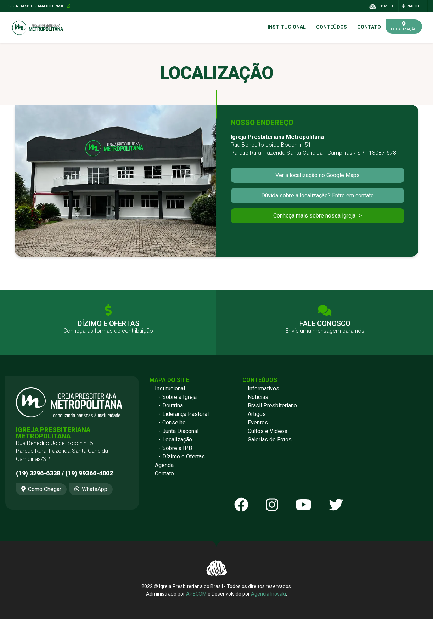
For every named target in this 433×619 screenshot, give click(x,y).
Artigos (257, 414)
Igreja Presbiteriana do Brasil (37, 6)
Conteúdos (331, 27)
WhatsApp (90, 489)
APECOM (196, 594)
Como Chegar (41, 489)
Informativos (263, 388)
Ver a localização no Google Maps (317, 175)
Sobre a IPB (177, 448)
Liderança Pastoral (185, 414)
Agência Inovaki (268, 594)
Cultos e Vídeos (267, 431)
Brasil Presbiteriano (272, 405)
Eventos (258, 422)
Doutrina (172, 405)
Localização (177, 439)
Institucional (287, 27)
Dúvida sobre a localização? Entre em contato (317, 195)
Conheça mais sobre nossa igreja (314, 215)
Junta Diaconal (180, 431)
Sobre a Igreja (179, 397)
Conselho (174, 422)
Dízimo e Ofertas (183, 456)
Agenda (164, 465)
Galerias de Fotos (270, 439)
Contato (369, 27)
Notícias (258, 397)
